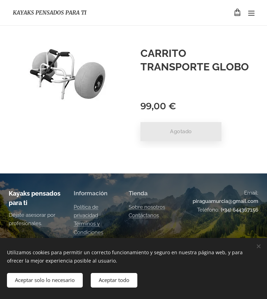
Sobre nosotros (147, 207)
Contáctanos (144, 215)
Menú (251, 13)
